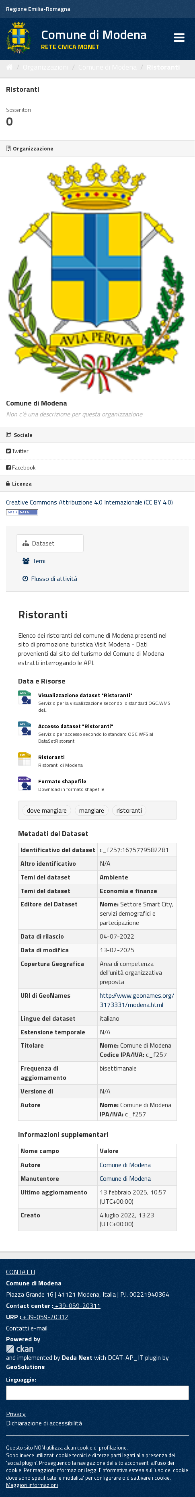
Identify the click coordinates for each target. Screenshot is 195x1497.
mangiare (91, 810)
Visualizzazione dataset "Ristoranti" (85, 695)
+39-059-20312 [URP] (44, 1317)
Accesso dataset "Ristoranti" (75, 726)
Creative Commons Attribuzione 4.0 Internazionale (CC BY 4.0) (89, 502)
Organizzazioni (45, 67)
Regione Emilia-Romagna (38, 8)
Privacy (16, 1414)
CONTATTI (20, 1272)
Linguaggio (20, 1380)
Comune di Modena (107, 67)
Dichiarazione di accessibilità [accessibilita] (44, 1423)
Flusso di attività (50, 578)
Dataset (39, 543)
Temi (34, 561)
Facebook (21, 467)
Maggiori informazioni (32, 1485)
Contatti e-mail (26, 1328)
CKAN (19, 1349)
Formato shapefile (62, 781)
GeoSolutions (25, 1366)
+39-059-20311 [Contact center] (77, 1305)
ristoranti (129, 810)
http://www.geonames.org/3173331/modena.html (137, 999)
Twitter (17, 451)
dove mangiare (47, 810)
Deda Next (77, 1357)
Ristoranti (163, 67)
